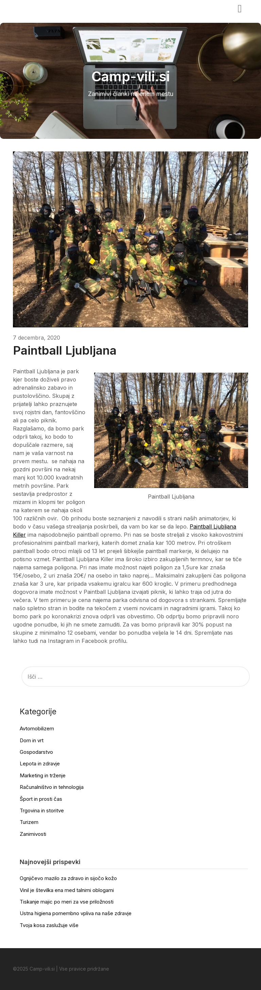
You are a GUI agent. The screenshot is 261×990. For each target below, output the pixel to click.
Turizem (29, 822)
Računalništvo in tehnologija (52, 787)
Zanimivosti (33, 834)
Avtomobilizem (37, 728)
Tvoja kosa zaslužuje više (49, 925)
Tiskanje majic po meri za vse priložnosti (67, 901)
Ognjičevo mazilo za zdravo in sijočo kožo (68, 878)
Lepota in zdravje (40, 763)
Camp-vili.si (34, 7)
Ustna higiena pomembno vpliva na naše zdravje (76, 913)
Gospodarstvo (36, 752)
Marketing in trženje (43, 775)
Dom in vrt (32, 740)
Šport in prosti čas (41, 799)
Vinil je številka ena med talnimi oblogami (67, 890)
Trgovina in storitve (42, 810)
